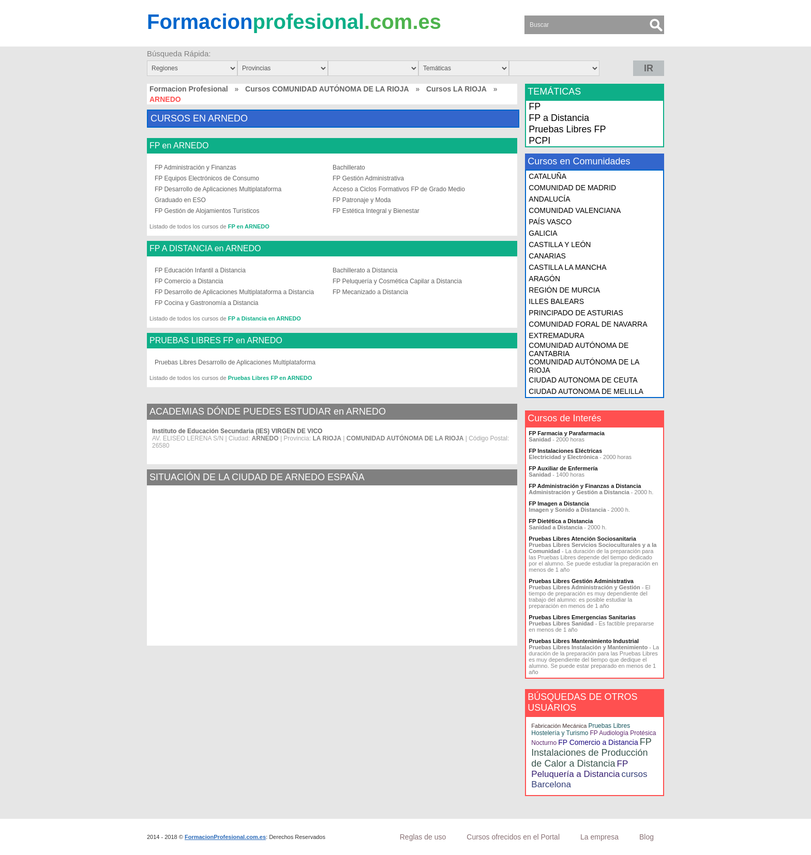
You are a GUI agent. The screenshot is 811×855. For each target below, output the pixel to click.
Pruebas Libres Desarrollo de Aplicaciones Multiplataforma (235, 362)
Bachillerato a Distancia (365, 270)
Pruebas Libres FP (567, 129)
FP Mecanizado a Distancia (370, 292)
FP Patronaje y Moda (362, 200)
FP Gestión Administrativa (368, 178)
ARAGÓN (544, 278)
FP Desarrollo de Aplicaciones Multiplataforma (218, 189)
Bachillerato (349, 167)
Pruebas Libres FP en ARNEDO (270, 378)
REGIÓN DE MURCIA (564, 290)
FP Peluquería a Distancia (579, 769)
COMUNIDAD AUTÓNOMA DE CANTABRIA (578, 349)
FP (534, 106)
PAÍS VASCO (550, 222)
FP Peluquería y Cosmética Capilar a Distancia (397, 281)
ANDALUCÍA (549, 199)
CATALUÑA (547, 176)
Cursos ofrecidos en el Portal (513, 837)
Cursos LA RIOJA (456, 89)
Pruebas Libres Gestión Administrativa (581, 581)
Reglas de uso (423, 837)
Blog (646, 837)
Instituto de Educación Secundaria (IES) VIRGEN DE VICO (237, 431)
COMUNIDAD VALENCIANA (575, 210)
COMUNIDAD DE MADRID (572, 188)
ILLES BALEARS (556, 301)
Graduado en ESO (180, 200)
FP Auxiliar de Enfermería (563, 468)
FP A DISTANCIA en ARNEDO (205, 249)
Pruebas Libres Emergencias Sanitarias (582, 617)
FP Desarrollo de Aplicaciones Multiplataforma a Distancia (234, 292)
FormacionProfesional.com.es (225, 837)
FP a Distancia (559, 118)
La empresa (599, 837)
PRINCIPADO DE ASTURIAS (576, 313)
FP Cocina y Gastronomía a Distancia (207, 303)
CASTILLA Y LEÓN (560, 244)
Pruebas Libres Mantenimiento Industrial (584, 641)
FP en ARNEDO (178, 146)
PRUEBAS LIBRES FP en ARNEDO (215, 341)
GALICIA (543, 233)
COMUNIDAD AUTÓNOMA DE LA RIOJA (584, 366)
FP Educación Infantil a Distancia (200, 270)
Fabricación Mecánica (559, 726)
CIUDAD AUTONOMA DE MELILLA (586, 391)
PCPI (539, 140)
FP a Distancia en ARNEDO (264, 318)
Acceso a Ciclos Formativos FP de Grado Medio (399, 189)
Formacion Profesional (188, 89)
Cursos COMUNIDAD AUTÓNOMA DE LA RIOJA (327, 89)
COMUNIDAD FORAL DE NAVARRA (588, 324)
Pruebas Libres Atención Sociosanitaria (582, 539)
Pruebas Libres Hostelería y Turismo (580, 729)
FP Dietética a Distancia (561, 521)
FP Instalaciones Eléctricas (565, 451)
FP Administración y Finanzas (195, 167)
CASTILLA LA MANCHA (567, 267)
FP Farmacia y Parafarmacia (567, 433)
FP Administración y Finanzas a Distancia (585, 486)
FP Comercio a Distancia (189, 281)
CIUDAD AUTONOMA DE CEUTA (583, 380)
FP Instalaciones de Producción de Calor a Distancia (591, 753)
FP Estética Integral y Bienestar (376, 211)
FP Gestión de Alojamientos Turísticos (207, 211)
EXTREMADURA (556, 335)
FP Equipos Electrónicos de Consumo (207, 178)
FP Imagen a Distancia (559, 503)
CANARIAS (547, 256)
